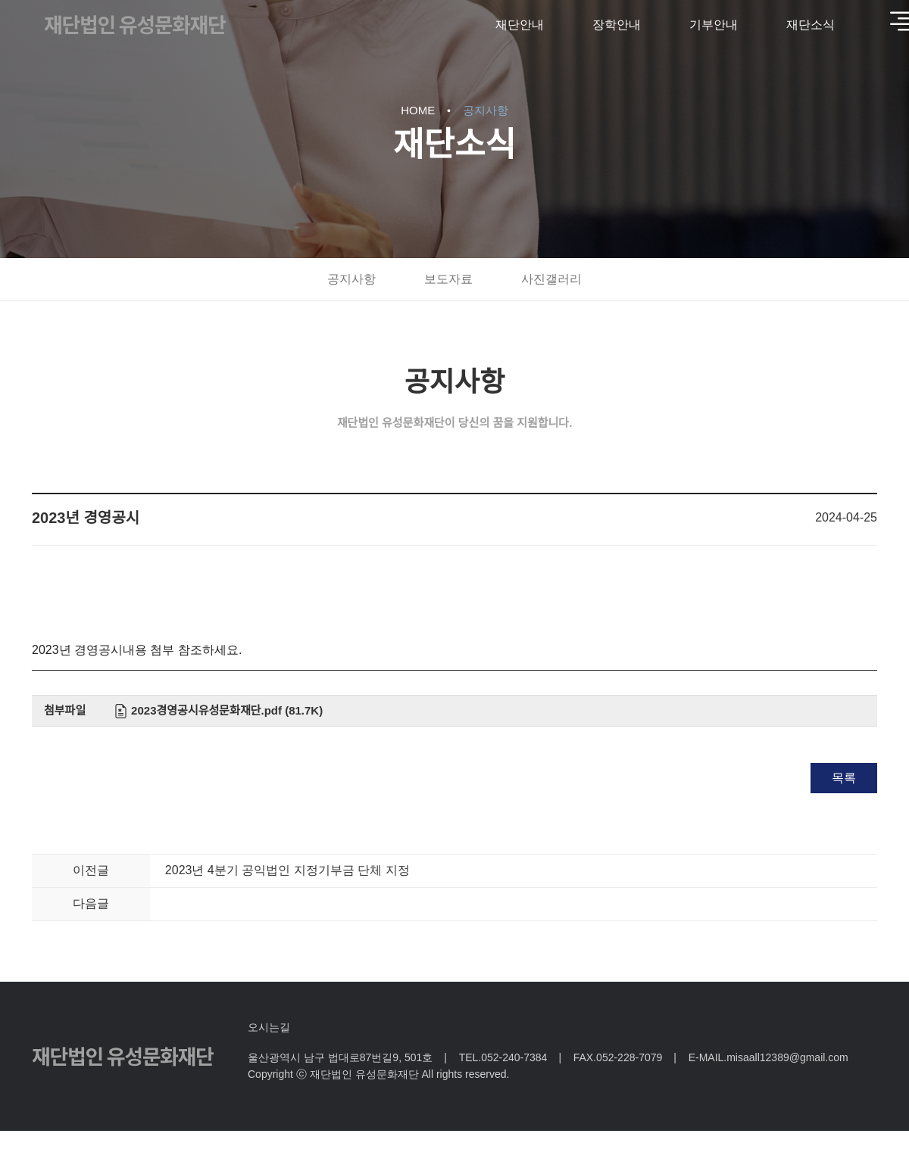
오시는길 (269, 1027)
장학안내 (616, 24)
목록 (844, 777)
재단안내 (519, 24)
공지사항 (351, 278)
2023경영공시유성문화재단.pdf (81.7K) (227, 710)
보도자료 (448, 278)
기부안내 (713, 24)
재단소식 (810, 24)
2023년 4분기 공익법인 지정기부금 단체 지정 (287, 870)
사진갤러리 (551, 278)
